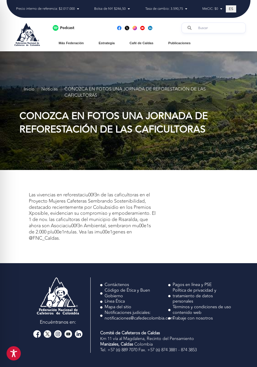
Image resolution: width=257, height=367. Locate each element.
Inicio (29, 89)
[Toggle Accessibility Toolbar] (13, 353)
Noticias (49, 89)
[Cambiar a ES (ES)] (231, 8)
